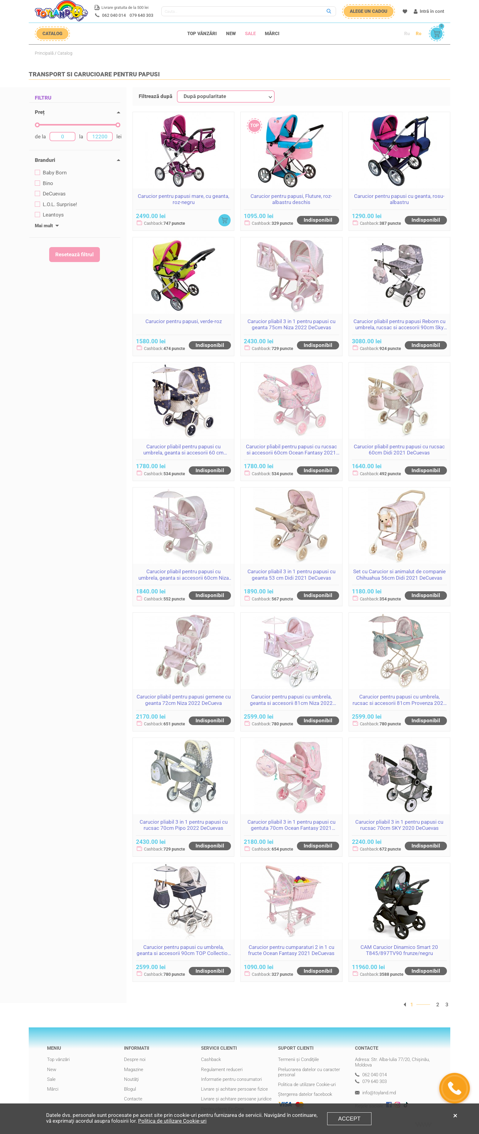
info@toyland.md (375, 1093)
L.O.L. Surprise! (56, 204)
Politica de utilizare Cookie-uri (307, 1084)
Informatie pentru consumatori (231, 1079)
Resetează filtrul (74, 254)
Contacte (133, 1099)
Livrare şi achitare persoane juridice (236, 1099)
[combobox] (226, 96)
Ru (407, 33)
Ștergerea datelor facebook (305, 1094)
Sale (250, 33)
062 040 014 (114, 15)
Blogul (130, 1089)
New (231, 33)
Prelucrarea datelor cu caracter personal (309, 1072)
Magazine (133, 1069)
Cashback (211, 1059)
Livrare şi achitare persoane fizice (234, 1089)
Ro (418, 33)
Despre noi (134, 1059)
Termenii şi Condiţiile (298, 1059)
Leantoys (49, 215)
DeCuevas (50, 194)
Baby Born (51, 173)
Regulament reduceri (222, 1069)
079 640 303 (141, 15)
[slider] (37, 124)
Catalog (64, 53)
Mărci (272, 33)
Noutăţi (131, 1079)
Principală (44, 53)
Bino (44, 183)
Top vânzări (202, 33)
